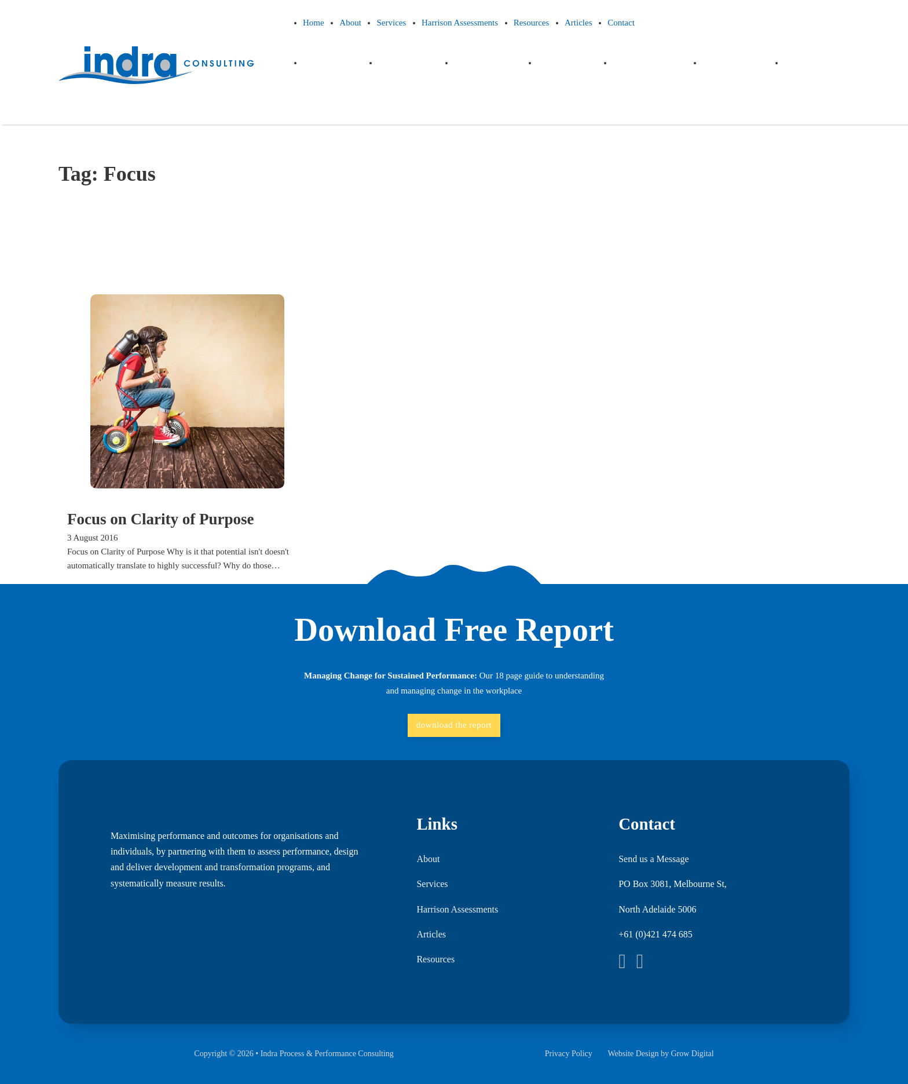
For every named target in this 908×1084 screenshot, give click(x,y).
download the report (454, 724)
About (350, 22)
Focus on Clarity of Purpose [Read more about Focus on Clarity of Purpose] (160, 519)
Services (391, 22)
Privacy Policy (568, 1053)
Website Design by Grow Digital (660, 1053)
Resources (532, 22)
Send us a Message (653, 859)
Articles (578, 22)
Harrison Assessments (460, 22)
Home (313, 22)
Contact (621, 22)
